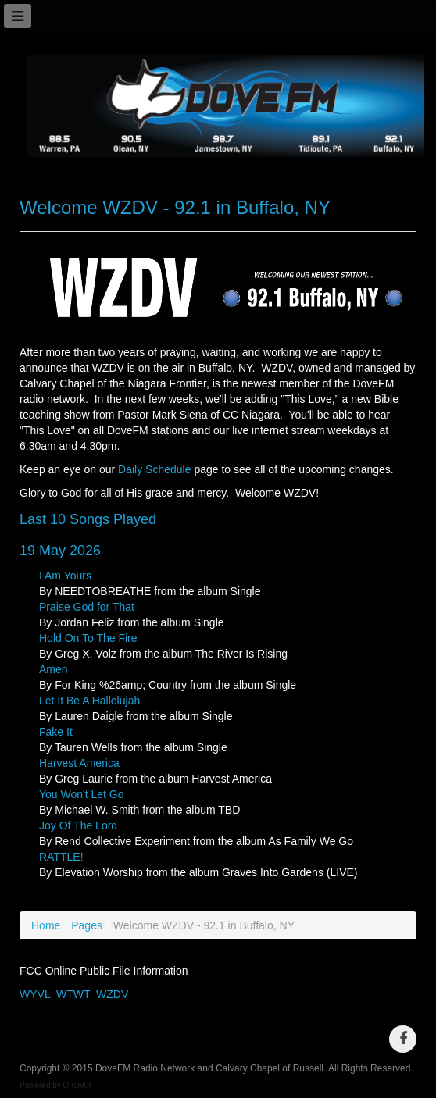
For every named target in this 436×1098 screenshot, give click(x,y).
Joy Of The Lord (78, 825)
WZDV (112, 994)
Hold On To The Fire (88, 638)
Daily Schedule (154, 469)
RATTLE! (61, 856)
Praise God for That (86, 607)
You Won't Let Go (81, 794)
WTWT (73, 994)
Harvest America (79, 763)
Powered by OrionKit (55, 1085)
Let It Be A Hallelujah (89, 700)
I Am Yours (65, 575)
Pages (86, 925)
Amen (53, 669)
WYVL (35, 994)
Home (45, 925)
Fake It (56, 731)
